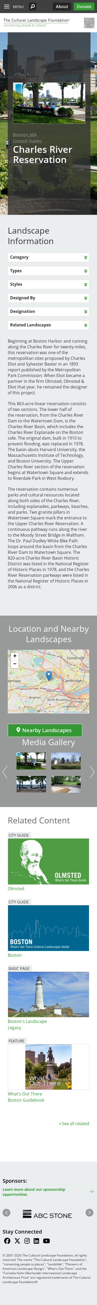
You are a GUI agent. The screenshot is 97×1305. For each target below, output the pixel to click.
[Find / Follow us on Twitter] (17, 1242)
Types (16, 271)
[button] (32, 6)
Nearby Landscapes (44, 730)
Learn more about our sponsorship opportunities (34, 1192)
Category (19, 257)
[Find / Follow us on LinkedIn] (36, 1242)
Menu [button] (18, 6)
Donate (84, 6)
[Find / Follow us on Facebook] (7, 1242)
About (62, 6)
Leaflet (56, 712)
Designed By (22, 298)
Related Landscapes (30, 325)
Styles (16, 284)
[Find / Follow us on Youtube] (46, 1242)
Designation (22, 311)
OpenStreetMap (70, 712)
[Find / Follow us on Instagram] (27, 1242)
